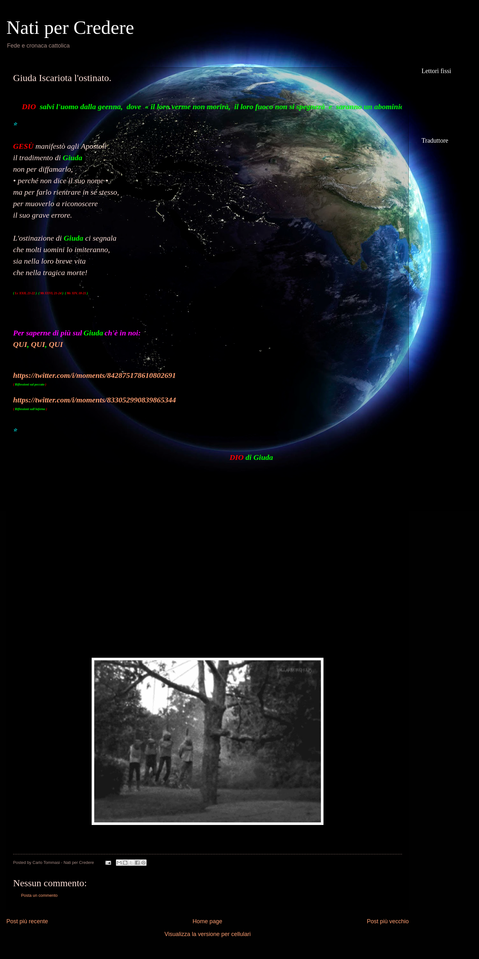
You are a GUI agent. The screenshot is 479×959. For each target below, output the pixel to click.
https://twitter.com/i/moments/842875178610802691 (94, 375)
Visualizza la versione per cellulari (207, 934)
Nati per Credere (70, 27)
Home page (207, 921)
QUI (20, 344)
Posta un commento (39, 895)
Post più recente (27, 921)
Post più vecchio (388, 921)
